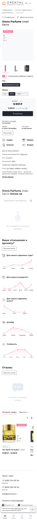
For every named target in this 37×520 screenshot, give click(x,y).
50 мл (4, 446)
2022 (13, 161)
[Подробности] (26, 108)
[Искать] (31, 201)
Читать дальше (8, 177)
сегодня (13, 121)
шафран (17, 168)
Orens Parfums (13, 151)
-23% (21, 101)
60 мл (32, 446)
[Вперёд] (31, 417)
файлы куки (18, 508)
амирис (24, 168)
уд (8, 168)
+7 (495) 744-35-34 (10, 480)
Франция (24, 154)
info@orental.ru (9, 494)
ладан (11, 168)
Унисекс (9, 158)
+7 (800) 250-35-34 (10, 487)
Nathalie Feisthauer (18, 165)
